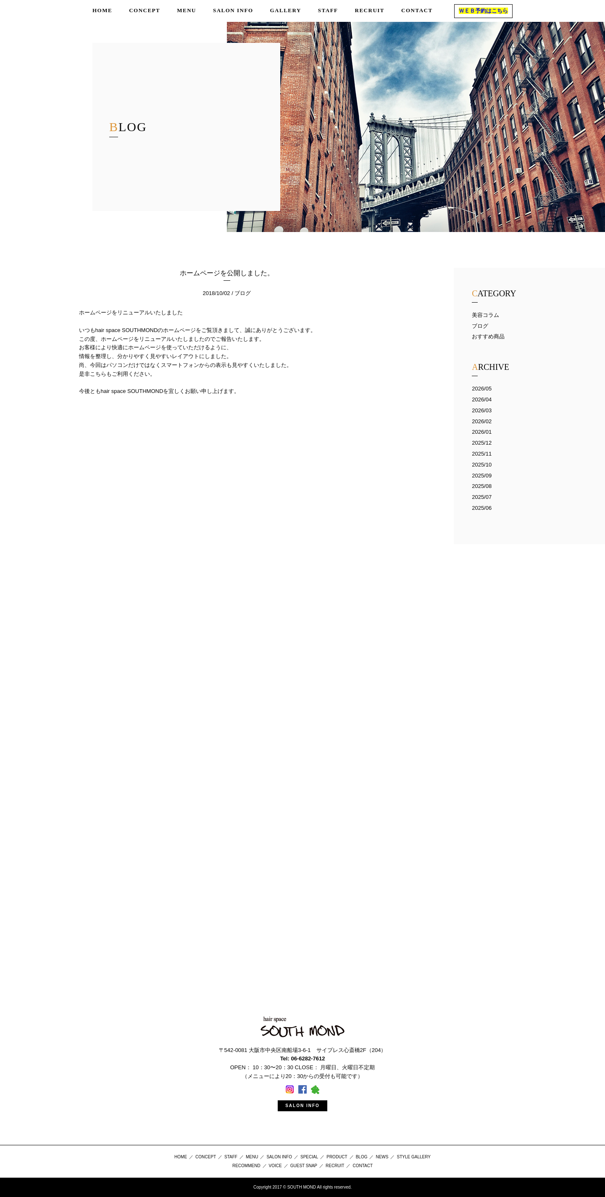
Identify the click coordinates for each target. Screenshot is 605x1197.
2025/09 (482, 475)
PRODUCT (336, 1157)
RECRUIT (335, 1165)
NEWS (382, 1157)
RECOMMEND (246, 1165)
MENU (252, 1157)
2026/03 (482, 410)
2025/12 (482, 443)
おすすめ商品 (488, 336)
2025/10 (482, 464)
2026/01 (482, 432)
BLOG (362, 1157)
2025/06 (482, 508)
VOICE (275, 1165)
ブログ (480, 326)
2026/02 (482, 421)
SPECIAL (309, 1157)
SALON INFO (302, 1105)
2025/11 (482, 454)
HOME (180, 1157)
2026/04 (482, 399)
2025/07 (482, 497)
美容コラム (485, 315)
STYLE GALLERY (413, 1157)
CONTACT (362, 1165)
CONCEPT (205, 1157)
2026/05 (482, 388)
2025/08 (482, 486)
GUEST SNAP (303, 1165)
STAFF (230, 1157)
